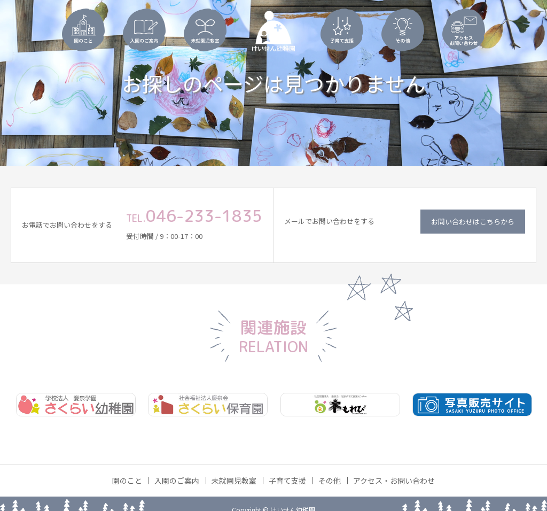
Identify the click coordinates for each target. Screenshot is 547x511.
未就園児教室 (234, 480)
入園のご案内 (176, 480)
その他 (329, 480)
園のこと (127, 480)
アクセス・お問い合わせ (394, 480)
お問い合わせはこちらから (472, 221)
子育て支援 (287, 480)
